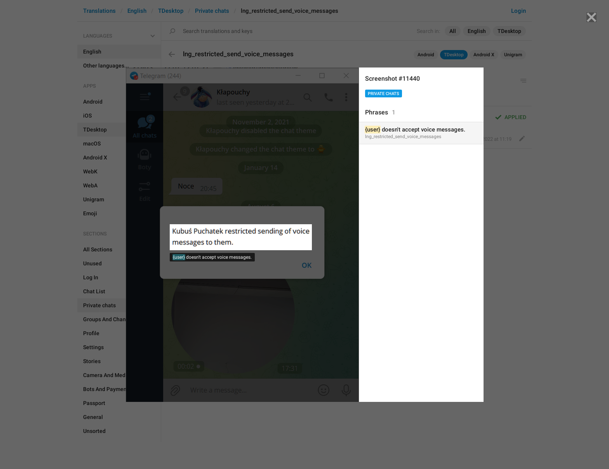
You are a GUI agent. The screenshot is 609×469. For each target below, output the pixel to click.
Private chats (383, 93)
